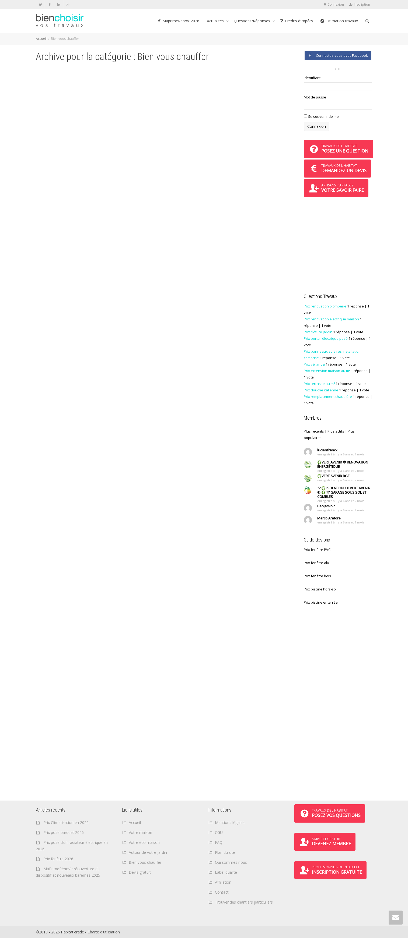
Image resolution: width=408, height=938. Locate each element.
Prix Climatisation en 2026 (66, 822)
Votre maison (140, 832)
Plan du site (225, 852)
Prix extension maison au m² (327, 370)
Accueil (41, 38)
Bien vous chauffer (145, 862)
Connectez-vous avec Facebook (338, 55)
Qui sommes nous (231, 862)
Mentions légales (230, 822)
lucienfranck (327, 450)
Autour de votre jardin (148, 852)
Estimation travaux (339, 20)
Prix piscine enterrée (321, 602)
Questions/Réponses (252, 20)
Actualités (216, 20)
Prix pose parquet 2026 (63, 832)
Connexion (335, 4)
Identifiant (312, 77)
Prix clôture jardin (318, 332)
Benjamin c (326, 506)
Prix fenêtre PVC (317, 549)
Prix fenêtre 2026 (58, 858)
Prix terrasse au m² (319, 383)
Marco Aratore (329, 518)
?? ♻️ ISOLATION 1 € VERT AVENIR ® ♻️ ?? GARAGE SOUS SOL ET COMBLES (343, 492)
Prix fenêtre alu (316, 562)
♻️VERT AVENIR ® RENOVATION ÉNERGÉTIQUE (342, 464)
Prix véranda (314, 364)
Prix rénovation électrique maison (331, 319)
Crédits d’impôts (296, 20)
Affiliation (223, 882)
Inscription (362, 4)
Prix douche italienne (321, 390)
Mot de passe (315, 97)
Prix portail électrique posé (326, 338)
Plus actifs (335, 431)
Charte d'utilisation (104, 932)
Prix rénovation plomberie (325, 306)
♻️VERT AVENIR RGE (333, 475)
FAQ (218, 842)
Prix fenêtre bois (317, 576)
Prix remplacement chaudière (328, 396)
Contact (222, 892)
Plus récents (314, 431)
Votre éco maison (144, 842)
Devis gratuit (140, 872)
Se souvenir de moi (322, 116)
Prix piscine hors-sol (320, 589)
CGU (219, 832)
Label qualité (226, 872)
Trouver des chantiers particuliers (244, 902)
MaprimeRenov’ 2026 (178, 20)
